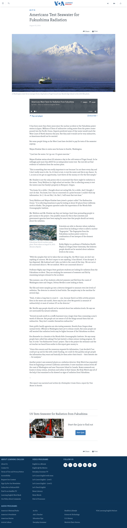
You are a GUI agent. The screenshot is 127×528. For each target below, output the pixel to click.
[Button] (86, 31)
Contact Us (5, 468)
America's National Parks (10, 511)
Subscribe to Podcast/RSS (10, 487)
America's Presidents (8, 514)
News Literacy (37, 491)
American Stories (7, 518)
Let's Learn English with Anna (42, 476)
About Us (4, 464)
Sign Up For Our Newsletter (10, 483)
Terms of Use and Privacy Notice (12, 472)
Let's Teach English (39, 487)
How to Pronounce (38, 499)
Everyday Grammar (39, 522)
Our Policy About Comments (11, 499)
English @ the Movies (39, 468)
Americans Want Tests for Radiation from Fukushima (52, 102)
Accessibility (5, 476)
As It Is (32, 10)
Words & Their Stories (72, 522)
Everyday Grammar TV (40, 472)
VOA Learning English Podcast (106, 511)
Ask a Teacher (38, 514)
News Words (36, 495)
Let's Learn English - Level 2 (42, 483)
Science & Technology (72, 514)
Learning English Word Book (11, 495)
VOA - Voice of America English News (46, 104)
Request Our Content (8, 479)
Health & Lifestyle (70, 511)
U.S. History (68, 518)
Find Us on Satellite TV (9, 491)
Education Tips (38, 518)
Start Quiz (80, 433)
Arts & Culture (6, 522)
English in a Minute (39, 464)
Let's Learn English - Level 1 (42, 479)
